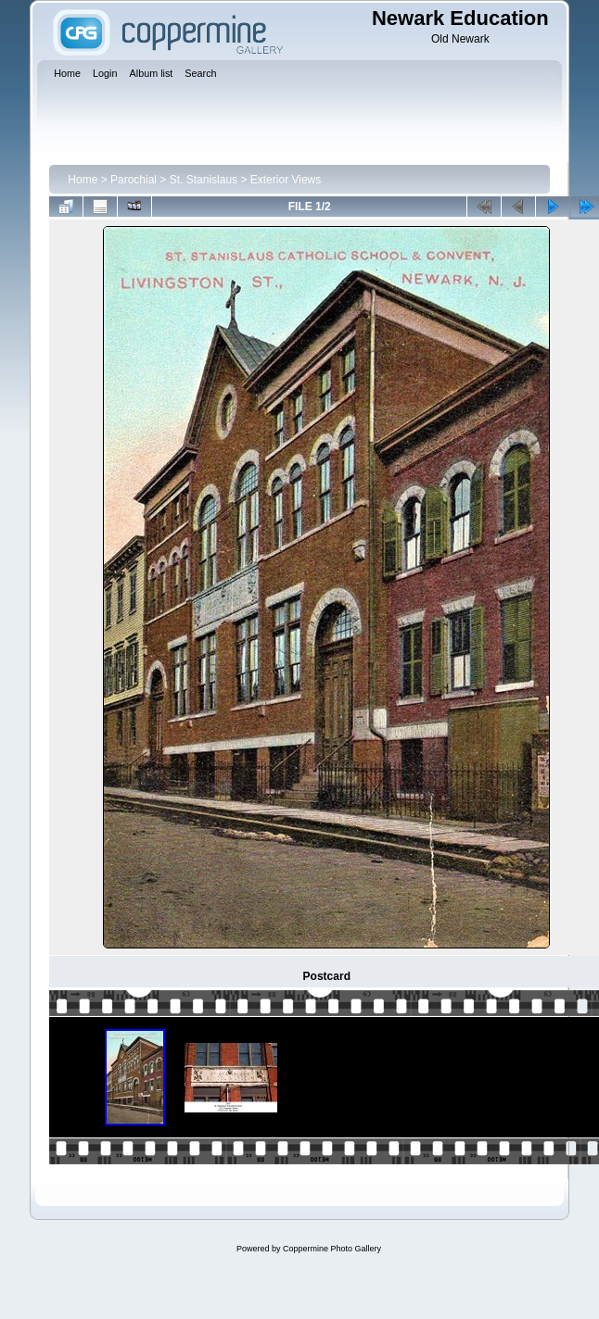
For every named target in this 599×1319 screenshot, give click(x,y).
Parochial (133, 179)
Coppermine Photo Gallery (332, 1248)
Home (82, 179)
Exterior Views (285, 179)
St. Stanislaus (203, 179)
